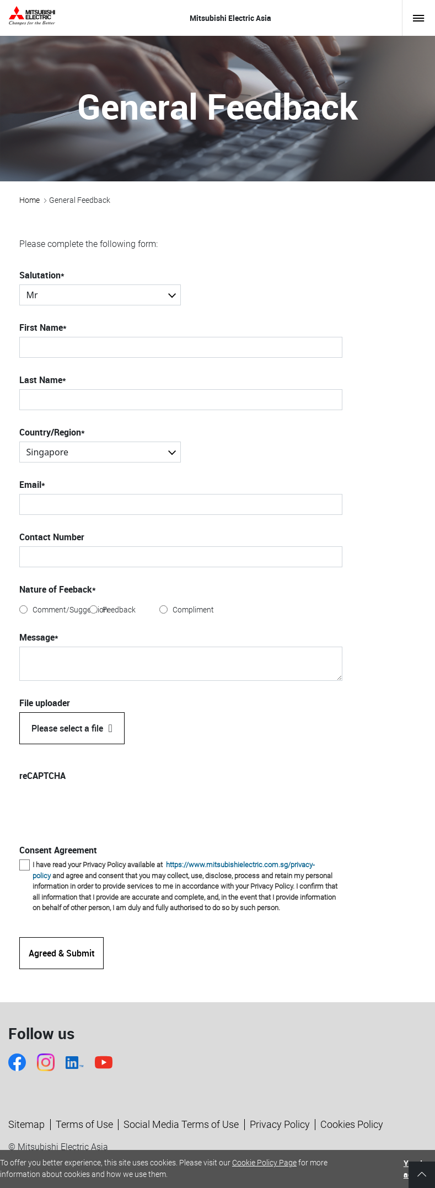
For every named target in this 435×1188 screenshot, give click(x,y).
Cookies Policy (351, 1124)
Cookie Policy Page (264, 1162)
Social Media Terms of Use (181, 1124)
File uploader (44, 703)
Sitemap (26, 1124)
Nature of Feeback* (57, 589)
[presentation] (103, 806)
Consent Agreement (58, 850)
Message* (38, 637)
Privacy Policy (280, 1124)
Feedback (119, 609)
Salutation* (42, 275)
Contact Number (51, 537)
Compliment (193, 609)
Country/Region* (52, 432)
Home (29, 200)
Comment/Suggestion (70, 609)
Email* (32, 485)
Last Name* (42, 380)
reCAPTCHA (42, 776)
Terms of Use (84, 1124)
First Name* (43, 327)
